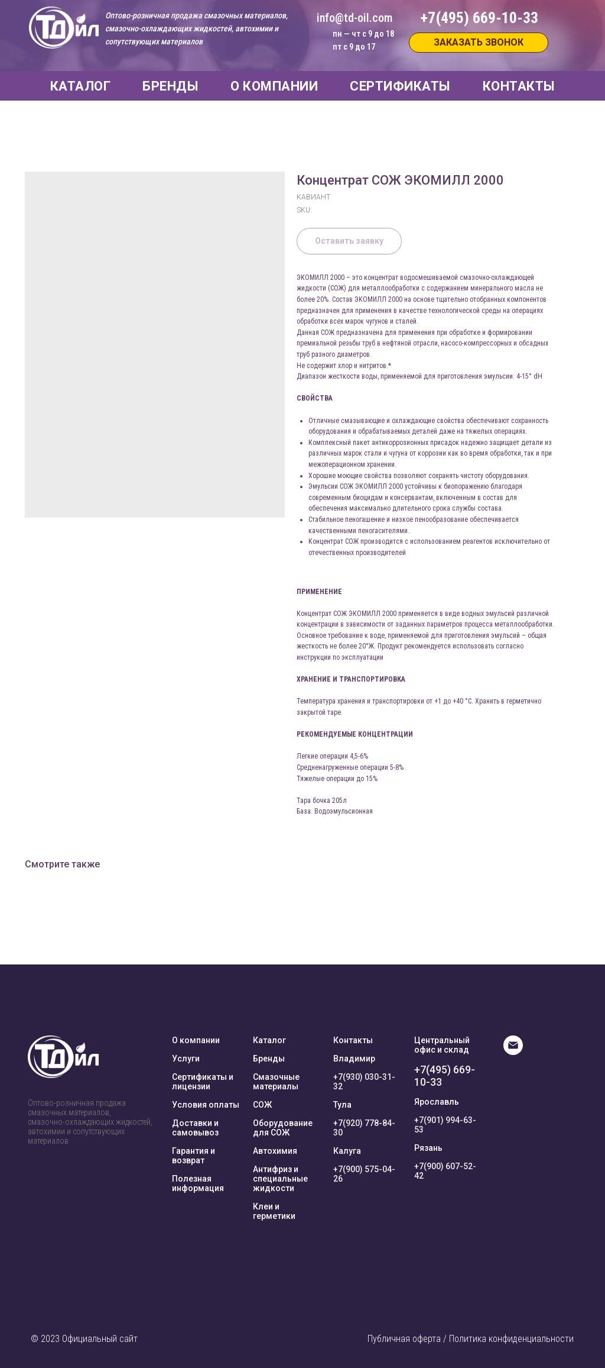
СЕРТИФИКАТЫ (400, 86)
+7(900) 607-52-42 (445, 1170)
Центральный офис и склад (442, 1044)
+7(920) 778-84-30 (364, 1127)
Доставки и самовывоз (195, 1127)
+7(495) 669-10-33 (444, 1075)
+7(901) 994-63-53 (445, 1124)
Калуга (347, 1151)
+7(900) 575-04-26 (364, 1173)
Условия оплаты (205, 1104)
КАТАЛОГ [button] (80, 86)
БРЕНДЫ (170, 86)
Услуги (186, 1058)
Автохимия (275, 1151)
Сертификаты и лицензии (202, 1081)
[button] (478, 43)
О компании (196, 1040)
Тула (342, 1104)
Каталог (269, 1040)
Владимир (354, 1058)
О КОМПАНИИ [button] (274, 86)
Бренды (269, 1058)
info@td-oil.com (354, 18)
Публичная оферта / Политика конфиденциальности (470, 1338)
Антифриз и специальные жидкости (280, 1178)
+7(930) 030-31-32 (364, 1081)
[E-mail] (513, 1052)
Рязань (428, 1148)
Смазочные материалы (276, 1081)
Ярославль (436, 1101)
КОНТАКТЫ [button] (519, 86)
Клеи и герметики (274, 1211)
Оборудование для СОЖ (283, 1127)
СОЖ (262, 1104)
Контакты (353, 1040)
